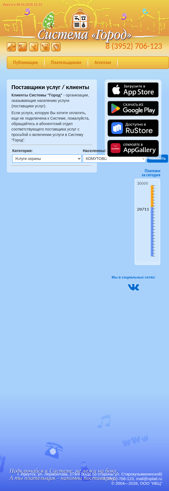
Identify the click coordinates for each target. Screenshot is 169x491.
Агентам (102, 62)
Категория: (22, 150)
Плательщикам (66, 62)
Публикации (25, 62)
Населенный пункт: (101, 150)
